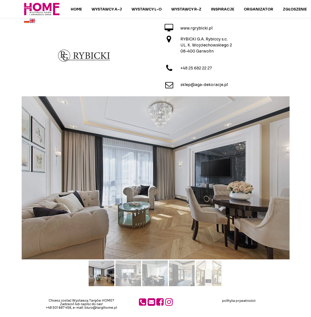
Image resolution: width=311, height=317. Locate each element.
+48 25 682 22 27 (196, 68)
